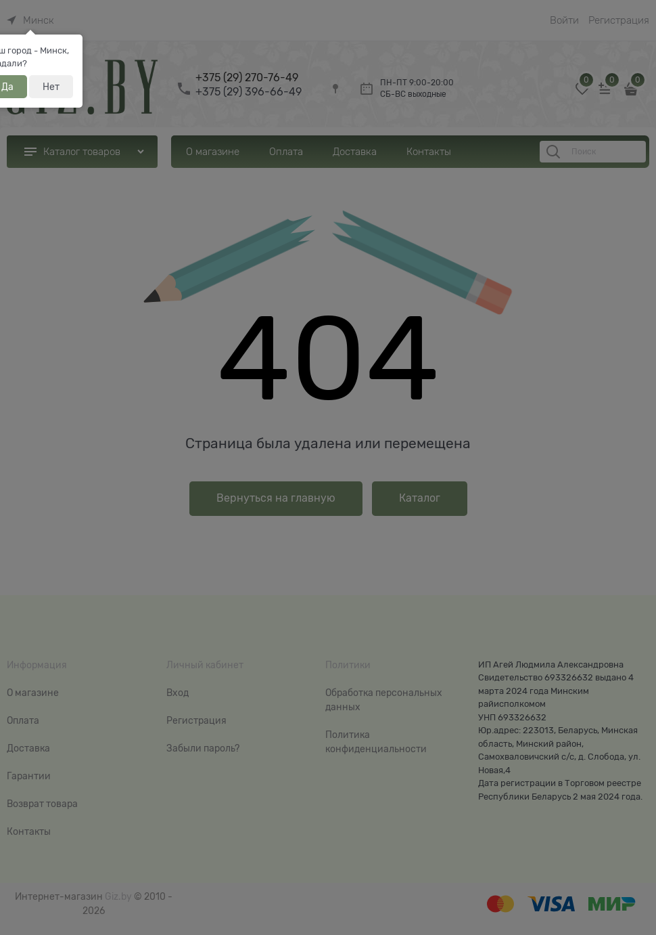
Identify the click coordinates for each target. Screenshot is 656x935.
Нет (51, 86)
